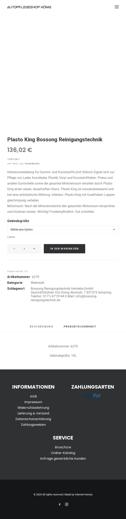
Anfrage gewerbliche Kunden (63, 458)
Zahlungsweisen (33, 424)
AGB (33, 396)
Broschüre (63, 447)
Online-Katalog (63, 453)
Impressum (33, 402)
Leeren (11, 236)
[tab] (80, 328)
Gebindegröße (18, 221)
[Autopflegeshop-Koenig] (29, 6)
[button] (117, 7)
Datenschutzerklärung (33, 419)
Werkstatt (37, 283)
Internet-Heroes (84, 494)
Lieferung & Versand (33, 413)
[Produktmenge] (24, 249)
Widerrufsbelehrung (33, 407)
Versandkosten (32, 163)
